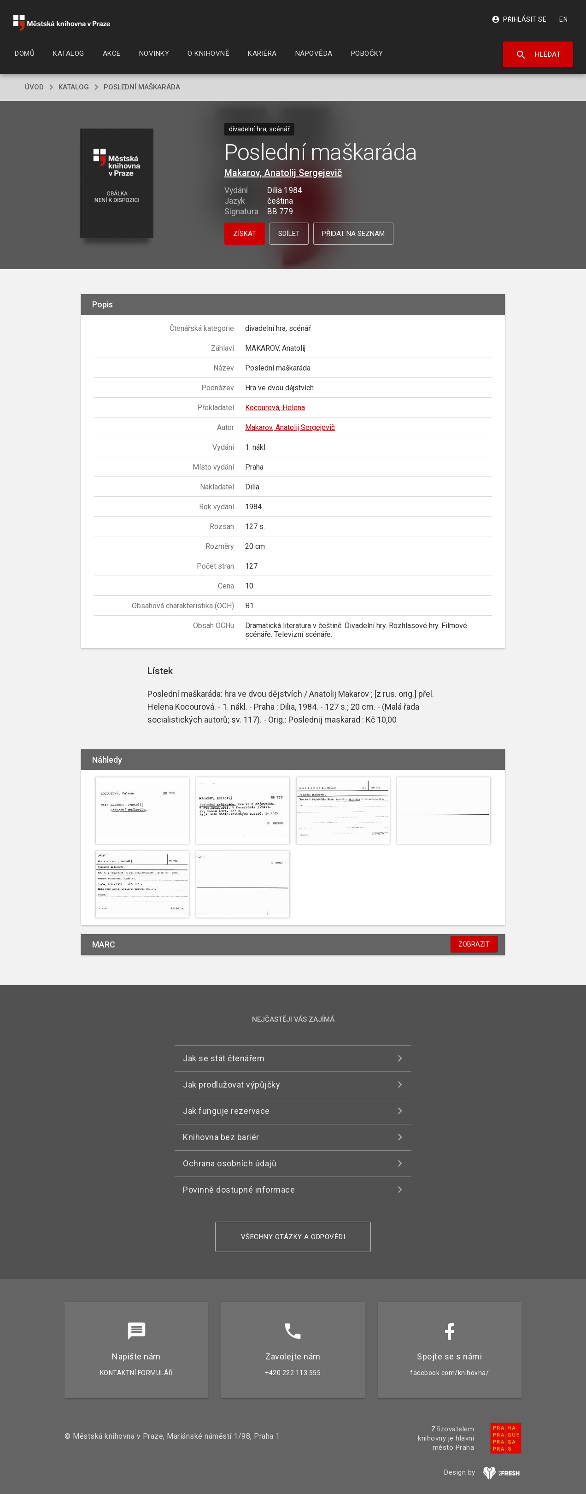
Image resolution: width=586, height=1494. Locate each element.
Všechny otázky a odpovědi (293, 1237)
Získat (244, 233)
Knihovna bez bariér (221, 1137)
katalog (74, 87)
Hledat (538, 54)
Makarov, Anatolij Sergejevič (283, 172)
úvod (34, 87)
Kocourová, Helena (275, 407)
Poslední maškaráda (142, 87)
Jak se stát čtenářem (223, 1058)
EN (563, 19)
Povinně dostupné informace (239, 1189)
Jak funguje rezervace (226, 1111)
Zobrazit (474, 944)
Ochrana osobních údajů (229, 1163)
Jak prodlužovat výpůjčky (231, 1084)
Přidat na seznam (353, 233)
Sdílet (289, 233)
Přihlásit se (519, 19)
